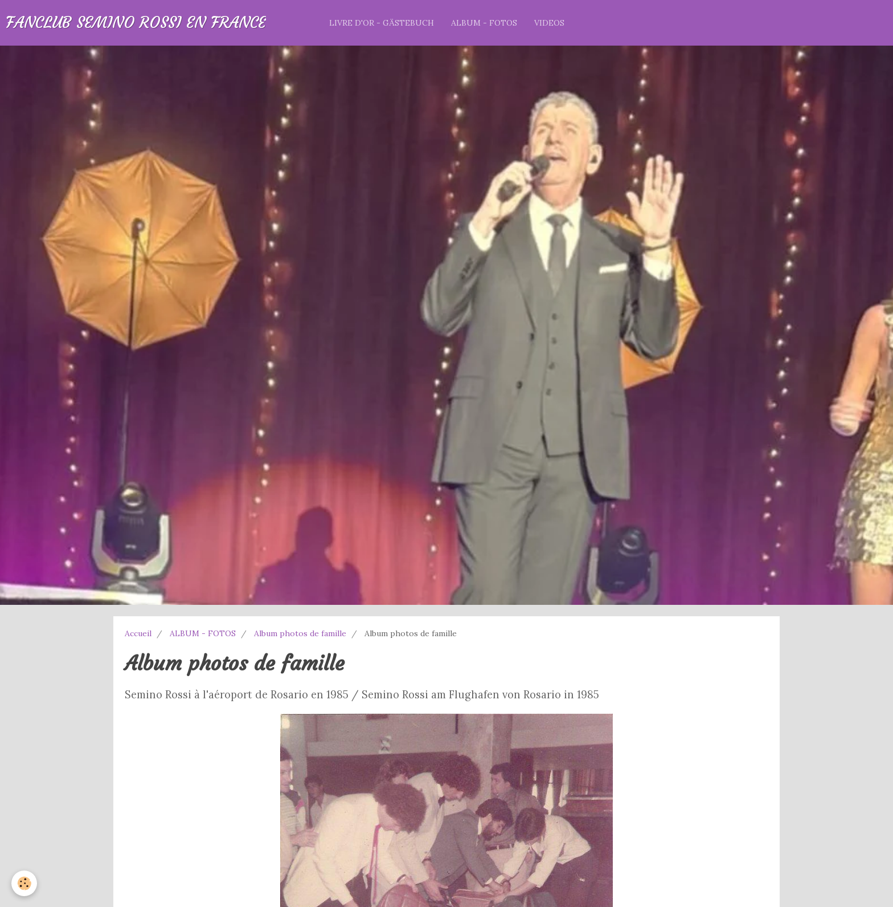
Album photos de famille (300, 633)
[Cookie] (24, 883)
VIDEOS (549, 23)
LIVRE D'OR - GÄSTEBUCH (381, 23)
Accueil (138, 633)
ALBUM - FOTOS (484, 23)
